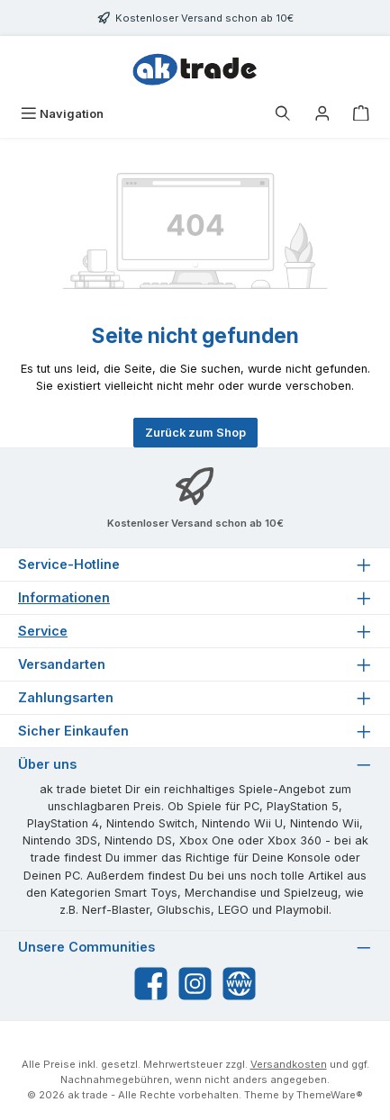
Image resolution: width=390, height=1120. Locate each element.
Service (43, 630)
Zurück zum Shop (195, 432)
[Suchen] (283, 114)
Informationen (64, 597)
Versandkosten (288, 1064)
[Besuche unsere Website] (239, 983)
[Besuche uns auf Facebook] (151, 983)
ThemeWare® (329, 1094)
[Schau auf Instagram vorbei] (195, 983)
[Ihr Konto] (322, 114)
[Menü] (62, 114)
